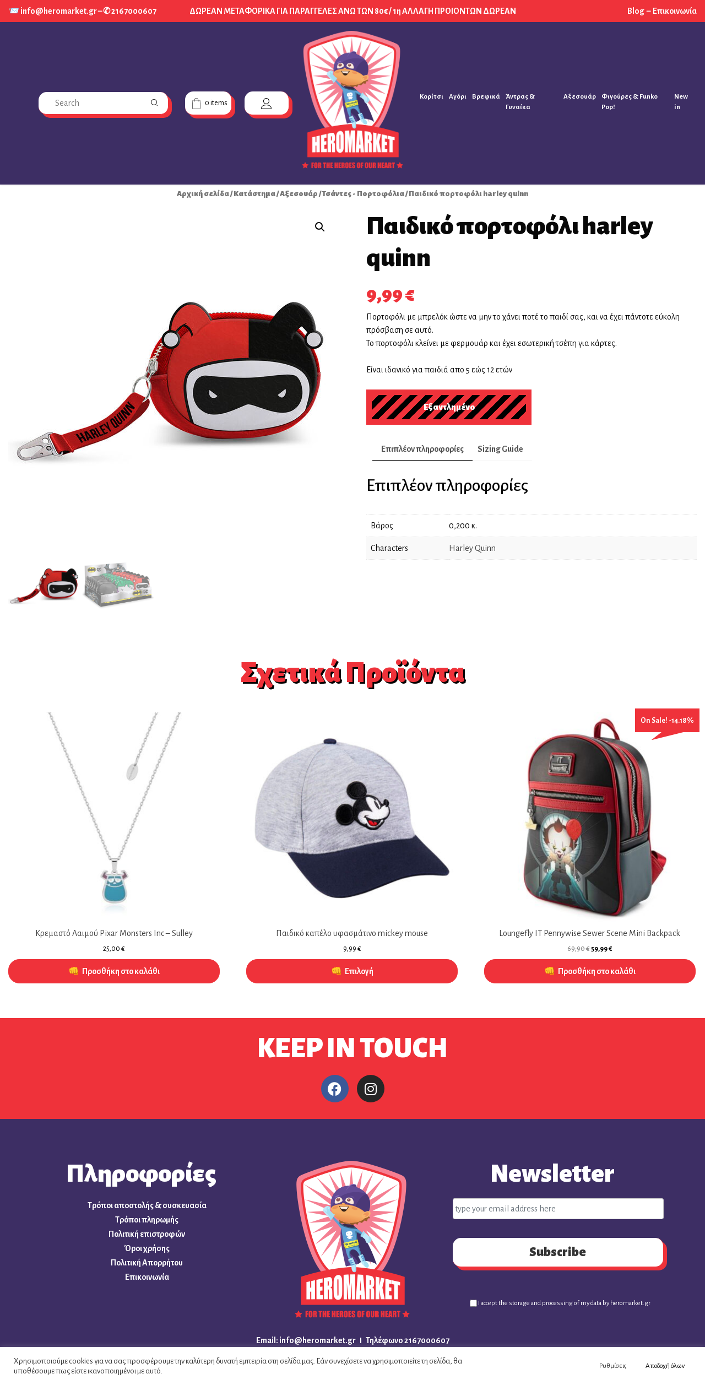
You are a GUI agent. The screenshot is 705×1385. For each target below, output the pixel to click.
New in (681, 102)
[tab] (422, 449)
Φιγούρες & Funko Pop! (629, 102)
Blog (636, 11)
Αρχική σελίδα (203, 194)
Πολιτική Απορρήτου (147, 1262)
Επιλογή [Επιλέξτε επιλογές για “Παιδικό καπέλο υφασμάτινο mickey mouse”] (359, 971)
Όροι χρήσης (147, 1248)
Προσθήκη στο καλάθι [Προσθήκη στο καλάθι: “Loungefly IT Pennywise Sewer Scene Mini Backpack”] (597, 971)
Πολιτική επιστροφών (147, 1234)
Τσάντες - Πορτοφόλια (363, 194)
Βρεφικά (486, 96)
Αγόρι (458, 96)
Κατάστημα (254, 194)
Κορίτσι (431, 96)
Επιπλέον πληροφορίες (422, 449)
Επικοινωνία (675, 11)
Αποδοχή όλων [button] (665, 1366)
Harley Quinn (472, 548)
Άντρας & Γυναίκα (520, 102)
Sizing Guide (500, 449)
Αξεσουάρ (579, 96)
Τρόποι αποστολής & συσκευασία (147, 1205)
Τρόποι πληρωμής (146, 1219)
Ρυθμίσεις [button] (613, 1366)
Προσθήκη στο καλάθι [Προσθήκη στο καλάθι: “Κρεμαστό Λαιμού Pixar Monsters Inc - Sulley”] (121, 971)
